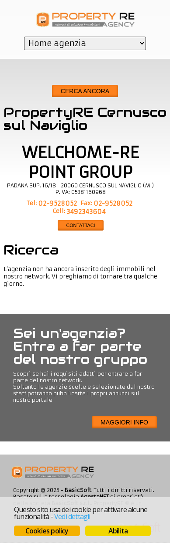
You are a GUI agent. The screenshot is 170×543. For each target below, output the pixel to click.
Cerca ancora (85, 91)
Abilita (118, 531)
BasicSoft (78, 490)
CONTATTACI (80, 225)
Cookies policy (47, 531)
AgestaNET (94, 496)
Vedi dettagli (72, 516)
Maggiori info (124, 422)
